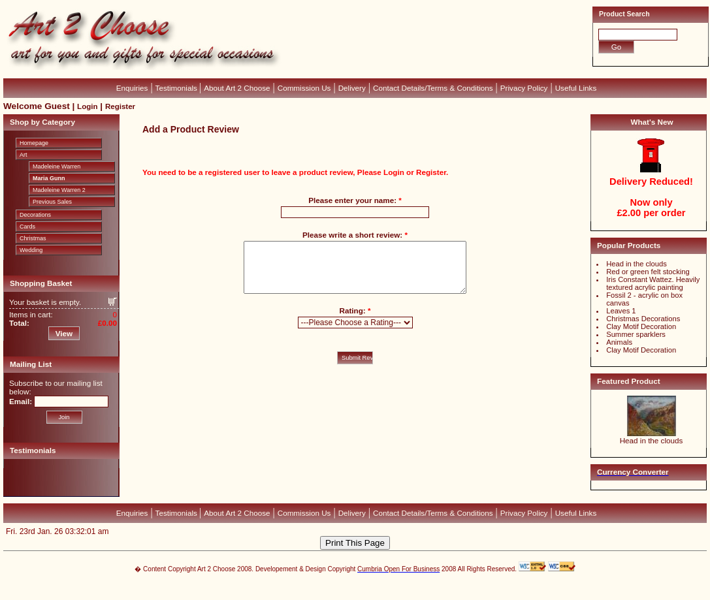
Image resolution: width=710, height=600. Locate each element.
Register (120, 106)
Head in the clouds (636, 264)
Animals (619, 342)
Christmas (33, 238)
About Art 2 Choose (237, 88)
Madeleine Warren (56, 166)
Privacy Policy (524, 88)
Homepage (34, 143)
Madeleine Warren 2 (59, 190)
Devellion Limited (335, 593)
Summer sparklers (636, 334)
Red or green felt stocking (647, 272)
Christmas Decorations (643, 319)
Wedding (31, 250)
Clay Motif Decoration (641, 326)
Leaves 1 (621, 311)
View (64, 333)
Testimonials (177, 88)
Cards (27, 226)
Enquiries (132, 88)
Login (87, 106)
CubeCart (368, 587)
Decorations (35, 215)
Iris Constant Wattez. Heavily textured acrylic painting (653, 283)
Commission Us (304, 88)
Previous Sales (52, 201)
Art (23, 154)
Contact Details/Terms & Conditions (433, 88)
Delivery (352, 88)
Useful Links (576, 88)
